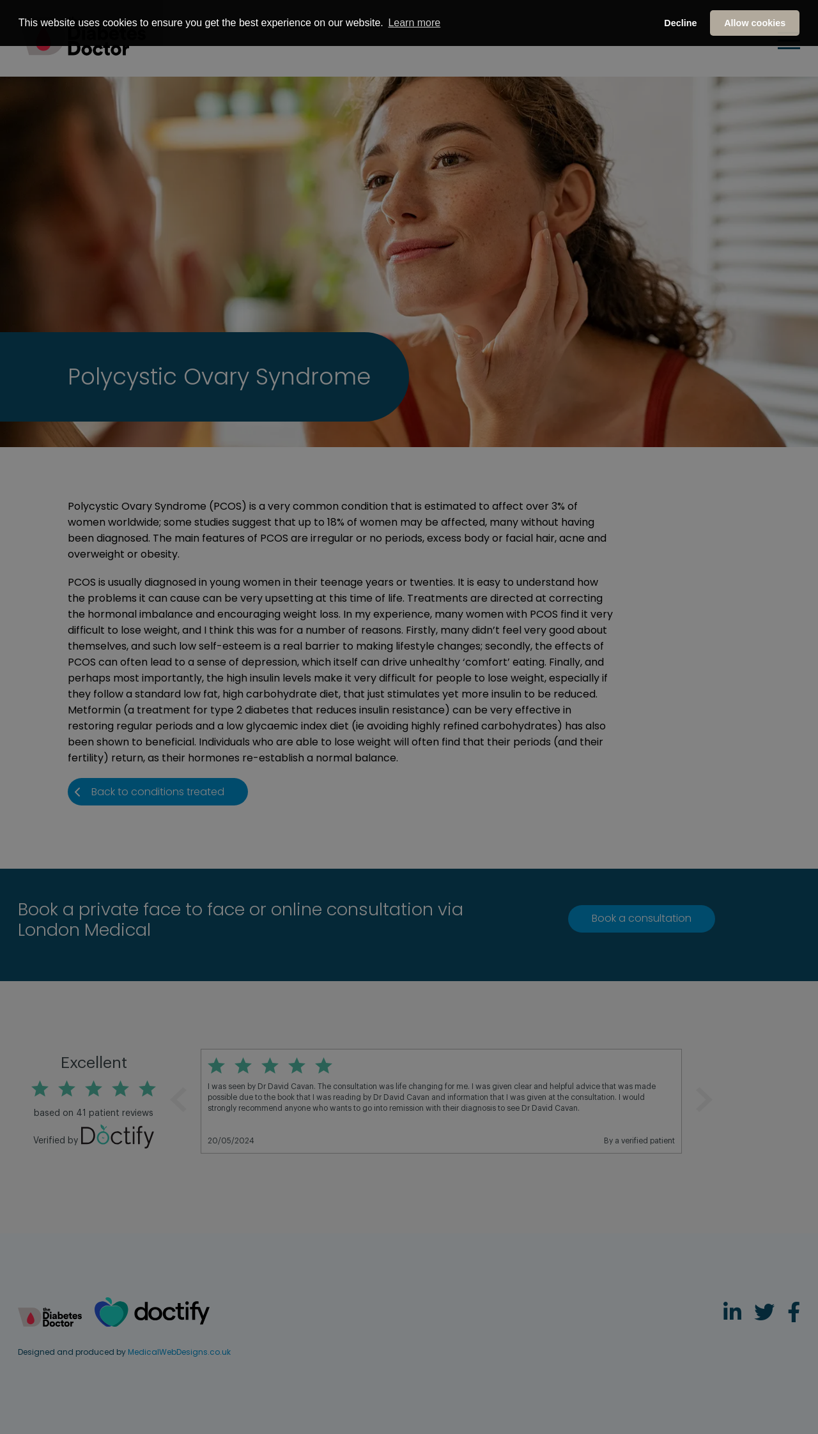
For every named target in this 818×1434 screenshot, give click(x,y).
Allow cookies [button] (754, 23)
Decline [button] (680, 23)
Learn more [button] (414, 22)
